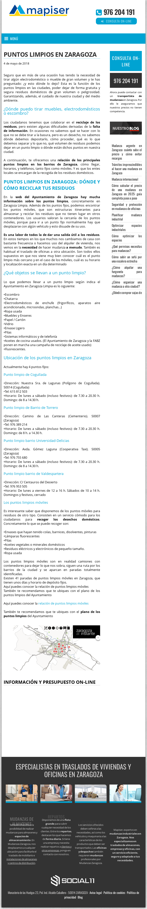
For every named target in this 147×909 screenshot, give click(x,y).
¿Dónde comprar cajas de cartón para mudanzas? (127, 294)
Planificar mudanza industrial (127, 216)
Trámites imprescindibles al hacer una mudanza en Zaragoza (127, 168)
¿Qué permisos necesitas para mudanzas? (127, 248)
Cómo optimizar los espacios (127, 237)
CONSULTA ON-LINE (126, 61)
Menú (14, 38)
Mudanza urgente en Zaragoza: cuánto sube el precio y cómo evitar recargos (127, 152)
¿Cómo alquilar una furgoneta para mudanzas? (127, 271)
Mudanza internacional (125, 179)
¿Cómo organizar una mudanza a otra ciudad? (127, 284)
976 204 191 (119, 12)
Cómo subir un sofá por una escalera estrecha (127, 258)
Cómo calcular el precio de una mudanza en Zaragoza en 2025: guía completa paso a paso (127, 191)
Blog (80, 897)
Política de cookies (114, 892)
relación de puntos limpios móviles (63, 603)
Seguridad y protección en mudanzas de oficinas (127, 206)
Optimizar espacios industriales (127, 227)
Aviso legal (96, 892)
